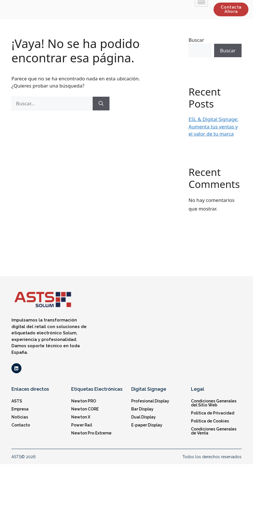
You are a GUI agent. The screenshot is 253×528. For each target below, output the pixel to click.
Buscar (196, 40)
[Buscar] (101, 103)
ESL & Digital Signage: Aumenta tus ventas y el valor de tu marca (213, 126)
